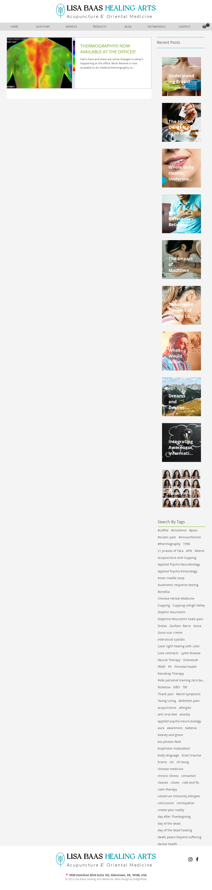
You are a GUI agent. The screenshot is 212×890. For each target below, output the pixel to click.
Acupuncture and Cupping (177, 558)
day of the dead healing (175, 830)
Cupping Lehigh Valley (189, 605)
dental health (167, 844)
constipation (185, 803)
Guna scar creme (170, 632)
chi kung (183, 762)
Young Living (167, 701)
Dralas (162, 626)
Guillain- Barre (180, 626)
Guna (197, 626)
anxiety (185, 714)
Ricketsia (164, 687)
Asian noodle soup (171, 578)
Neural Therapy (169, 660)
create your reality (171, 810)
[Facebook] (197, 859)
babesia (191, 728)
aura (161, 728)
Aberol (199, 551)
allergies (185, 708)
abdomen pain (189, 701)
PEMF (161, 667)
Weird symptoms (188, 694)
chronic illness (168, 776)
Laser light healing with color (179, 646)
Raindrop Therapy (171, 673)
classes (163, 782)
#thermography (169, 544)
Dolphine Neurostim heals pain (180, 619)
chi (172, 762)
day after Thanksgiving (174, 816)
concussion (166, 803)
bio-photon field (169, 742)
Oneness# (190, 660)
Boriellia (164, 592)
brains (162, 762)
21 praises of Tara (170, 551)
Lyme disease (191, 653)
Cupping (164, 605)
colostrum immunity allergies (179, 796)
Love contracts (168, 653)
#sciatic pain (167, 537)
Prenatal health (185, 667)
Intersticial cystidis (171, 639)
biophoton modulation (174, 748)
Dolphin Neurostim (171, 612)
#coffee (163, 530)
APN (189, 551)
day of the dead (169, 823)
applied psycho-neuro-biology (179, 721)
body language (168, 755)
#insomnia (178, 530)
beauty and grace (170, 735)
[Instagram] (190, 859)
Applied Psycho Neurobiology (179, 564)
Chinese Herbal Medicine (176, 598)
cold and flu (190, 782)
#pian (193, 530)
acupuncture (167, 708)
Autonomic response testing (178, 585)
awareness (175, 728)
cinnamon (188, 776)
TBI (185, 687)
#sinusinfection (190, 537)
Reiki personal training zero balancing (181, 680)
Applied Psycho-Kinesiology (177, 571)
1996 (186, 544)
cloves (175, 782)
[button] (206, 25)
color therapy (167, 789)
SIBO (176, 687)
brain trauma (191, 755)
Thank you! (165, 694)
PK (170, 667)
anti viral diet (167, 714)
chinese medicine (170, 769)
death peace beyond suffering (179, 837)
